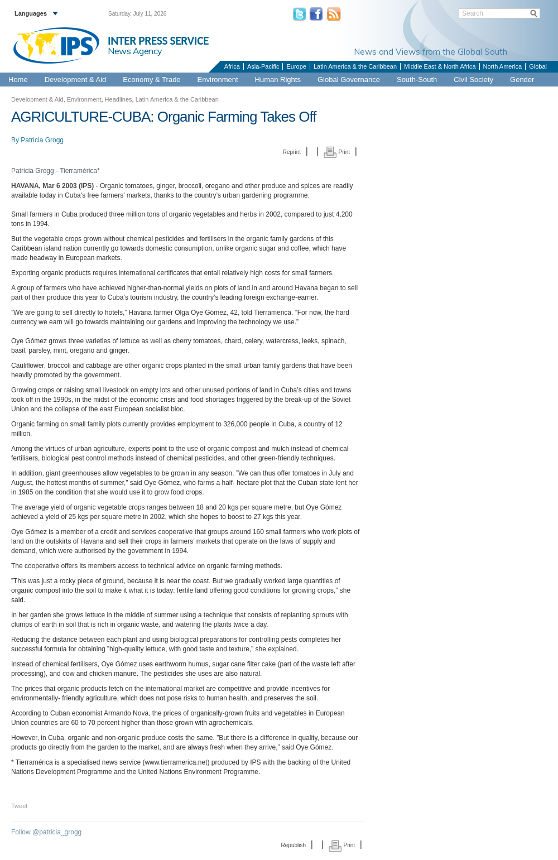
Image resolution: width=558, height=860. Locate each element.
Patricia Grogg (42, 140)
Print (337, 152)
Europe (296, 66)
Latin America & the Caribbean (355, 66)
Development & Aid (76, 79)
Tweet (19, 806)
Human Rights (278, 79)
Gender (522, 79)
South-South (417, 79)
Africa (232, 66)
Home (18, 79)
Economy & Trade (151, 79)
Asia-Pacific (263, 66)
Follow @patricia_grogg (46, 832)
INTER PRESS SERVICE (158, 40)
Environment (218, 79)
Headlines (118, 99)
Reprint (292, 152)
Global (538, 66)
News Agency (135, 50)
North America (502, 66)
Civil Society (473, 79)
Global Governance (349, 79)
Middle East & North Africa (439, 66)
